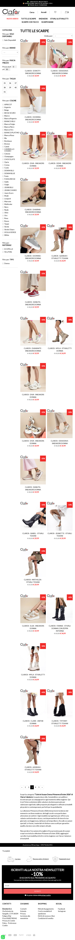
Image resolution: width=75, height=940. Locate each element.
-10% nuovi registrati (37, 2)
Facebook (61, 909)
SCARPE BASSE (47, 22)
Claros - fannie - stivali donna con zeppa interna (60, 628)
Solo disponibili (9, 40)
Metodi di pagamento (46, 909)
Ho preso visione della (38, 895)
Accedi (43, 12)
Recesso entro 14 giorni (41, 859)
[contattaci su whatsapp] (3, 937)
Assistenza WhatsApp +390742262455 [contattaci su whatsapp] (37, 845)
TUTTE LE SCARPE (28, 19)
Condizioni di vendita (45, 918)
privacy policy (46, 895)
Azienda (23, 911)
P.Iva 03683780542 (9, 918)
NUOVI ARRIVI (12, 19)
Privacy (23, 914)
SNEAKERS (43, 19)
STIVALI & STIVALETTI (59, 19)
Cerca (32, 12)
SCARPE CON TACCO (30, 22)
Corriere (18, 859)
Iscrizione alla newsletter (25, 917)
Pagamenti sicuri (64, 859)
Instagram (62, 911)
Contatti (23, 909)
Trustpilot (6, 851)
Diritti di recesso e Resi (46, 916)
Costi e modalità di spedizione (45, 912)
